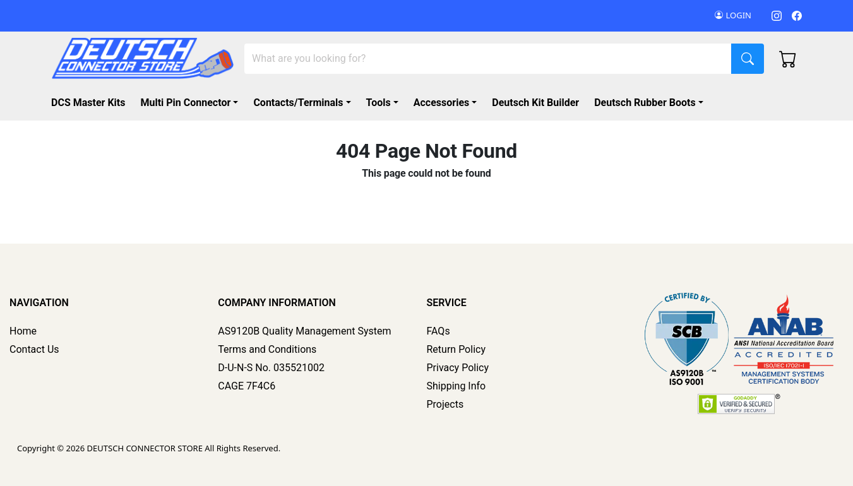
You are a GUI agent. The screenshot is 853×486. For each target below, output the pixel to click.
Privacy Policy (458, 368)
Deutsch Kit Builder (535, 103)
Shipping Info (456, 386)
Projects (445, 404)
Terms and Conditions (267, 349)
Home (23, 331)
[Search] (488, 59)
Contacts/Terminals (298, 103)
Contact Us (34, 349)
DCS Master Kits (88, 103)
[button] (651, 103)
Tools (378, 103)
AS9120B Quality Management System (304, 331)
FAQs (438, 331)
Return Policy (456, 349)
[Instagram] (777, 15)
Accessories (441, 103)
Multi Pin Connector (185, 103)
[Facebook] (797, 15)
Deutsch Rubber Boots (645, 103)
